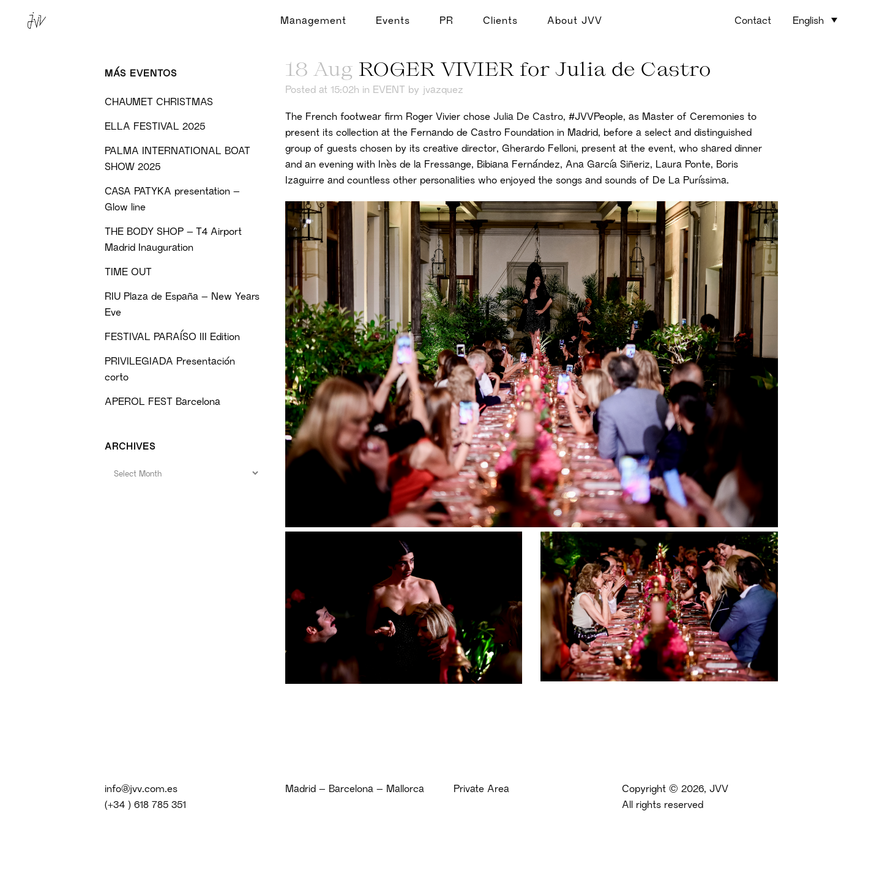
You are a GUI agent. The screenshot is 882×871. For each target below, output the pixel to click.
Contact (752, 20)
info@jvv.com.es (141, 788)
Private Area (481, 788)
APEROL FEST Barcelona (162, 401)
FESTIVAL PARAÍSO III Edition (172, 336)
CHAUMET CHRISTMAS (159, 101)
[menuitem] (815, 19)
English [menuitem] (808, 20)
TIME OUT (128, 271)
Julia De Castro (528, 116)
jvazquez (442, 89)
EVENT (389, 89)
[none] (815, 21)
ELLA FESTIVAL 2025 (155, 126)
